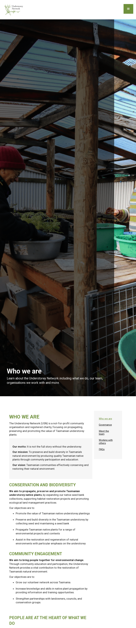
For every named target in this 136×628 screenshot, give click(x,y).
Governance (105, 424)
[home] (14, 9)
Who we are (105, 418)
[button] (128, 9)
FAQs (102, 449)
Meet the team (104, 432)
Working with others (106, 441)
